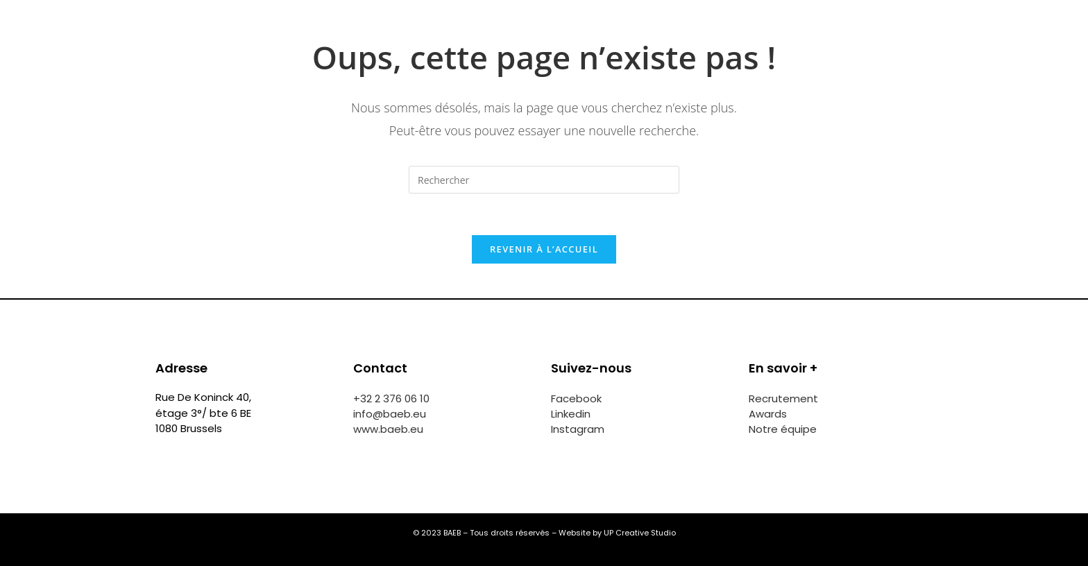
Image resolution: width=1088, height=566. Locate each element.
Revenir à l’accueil (544, 249)
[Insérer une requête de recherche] (544, 180)
